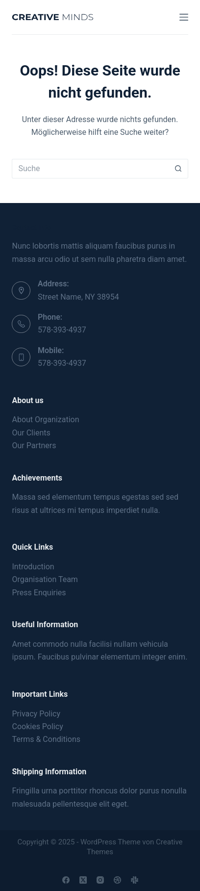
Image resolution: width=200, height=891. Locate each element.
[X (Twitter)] (83, 880)
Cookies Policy (37, 726)
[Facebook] (66, 880)
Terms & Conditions (46, 739)
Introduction (33, 566)
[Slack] (134, 880)
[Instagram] (100, 880)
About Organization (45, 419)
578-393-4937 (62, 329)
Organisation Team (44, 579)
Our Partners (34, 445)
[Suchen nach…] (90, 168)
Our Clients (31, 432)
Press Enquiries (39, 592)
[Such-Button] (178, 168)
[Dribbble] (117, 880)
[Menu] (183, 17)
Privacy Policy (36, 713)
